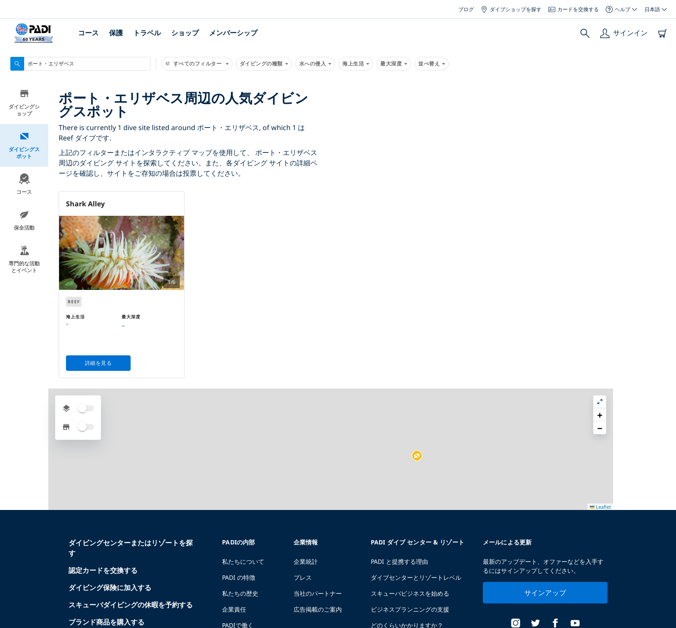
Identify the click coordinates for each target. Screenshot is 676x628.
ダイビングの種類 (264, 64)
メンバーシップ (233, 32)
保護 (116, 32)
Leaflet (663, 625)
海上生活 (355, 64)
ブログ (466, 9)
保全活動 (24, 221)
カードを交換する (573, 9)
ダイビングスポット (24, 146)
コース (88, 32)
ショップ (185, 32)
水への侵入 (315, 64)
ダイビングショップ (24, 103)
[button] (558, 263)
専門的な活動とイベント (24, 260)
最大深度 (393, 64)
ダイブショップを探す (511, 9)
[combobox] (80, 64)
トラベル (147, 32)
